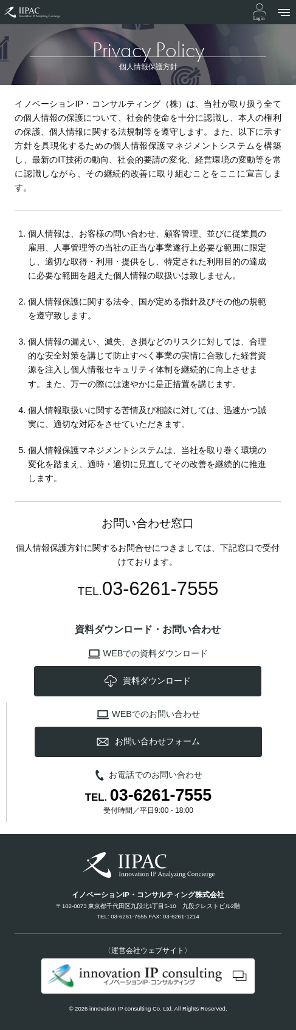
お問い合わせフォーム (148, 742)
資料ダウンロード (148, 681)
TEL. (148, 795)
